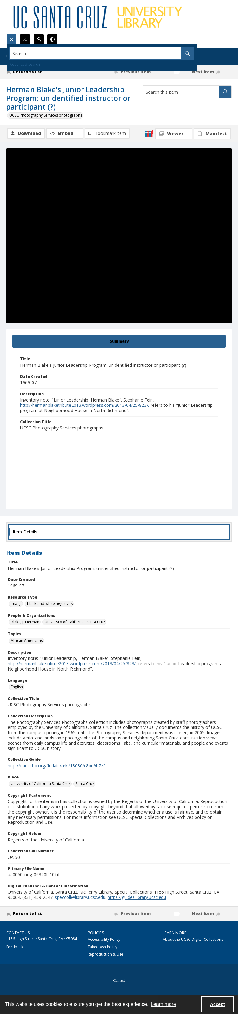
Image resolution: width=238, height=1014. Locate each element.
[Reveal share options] (25, 39)
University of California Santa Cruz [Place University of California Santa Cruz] (40, 783)
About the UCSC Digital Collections (193, 939)
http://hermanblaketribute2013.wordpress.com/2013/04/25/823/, (84, 405)
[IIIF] (149, 133)
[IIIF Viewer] (173, 133)
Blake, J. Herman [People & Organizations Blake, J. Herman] (25, 622)
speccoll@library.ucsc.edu (80, 897)
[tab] (119, 341)
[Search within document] (225, 92)
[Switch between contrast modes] (52, 39)
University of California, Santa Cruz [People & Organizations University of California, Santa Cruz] (75, 622)
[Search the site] (95, 53)
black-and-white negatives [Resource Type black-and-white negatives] (50, 603)
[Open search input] (11, 39)
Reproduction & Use (105, 954)
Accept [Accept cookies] (217, 1004)
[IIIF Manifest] (212, 133)
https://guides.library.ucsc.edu (137, 897)
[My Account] (39, 39)
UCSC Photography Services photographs (45, 115)
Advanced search (25, 64)
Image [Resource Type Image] (16, 603)
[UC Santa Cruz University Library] (99, 17)
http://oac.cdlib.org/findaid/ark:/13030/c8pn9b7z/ (56, 766)
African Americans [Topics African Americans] (27, 640)
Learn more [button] (163, 1004)
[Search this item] (181, 92)
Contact (119, 980)
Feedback (14, 946)
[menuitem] (119, 980)
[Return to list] (35, 72)
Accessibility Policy (104, 939)
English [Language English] (17, 686)
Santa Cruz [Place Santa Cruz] (85, 783)
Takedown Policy (102, 946)
